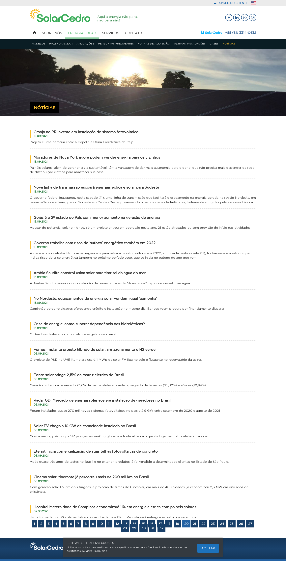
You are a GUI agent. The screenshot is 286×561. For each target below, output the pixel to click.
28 (125, 528)
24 (222, 523)
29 (134, 528)
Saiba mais (100, 550)
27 (250, 523)
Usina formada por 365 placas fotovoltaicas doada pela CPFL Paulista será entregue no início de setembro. (113, 517)
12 (117, 523)
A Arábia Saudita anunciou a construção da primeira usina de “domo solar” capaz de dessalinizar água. (110, 283)
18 (168, 523)
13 (126, 523)
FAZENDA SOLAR (60, 43)
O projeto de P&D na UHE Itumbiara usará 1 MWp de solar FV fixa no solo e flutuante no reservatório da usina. (116, 359)
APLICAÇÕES (85, 43)
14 (134, 523)
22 (203, 523)
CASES (214, 43)
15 (143, 523)
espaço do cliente (231, 3)
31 (152, 528)
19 (177, 523)
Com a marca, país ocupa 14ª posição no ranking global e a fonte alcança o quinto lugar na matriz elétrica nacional (119, 436)
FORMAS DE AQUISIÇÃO (154, 43)
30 (143, 528)
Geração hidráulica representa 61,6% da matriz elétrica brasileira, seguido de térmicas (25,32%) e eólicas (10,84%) (118, 385)
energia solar (82, 35)
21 (194, 523)
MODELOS (38, 43)
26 (241, 523)
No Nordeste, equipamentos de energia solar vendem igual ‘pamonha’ (95, 300)
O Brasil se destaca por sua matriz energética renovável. (73, 334)
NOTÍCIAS (228, 43)
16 (151, 523)
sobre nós (52, 33)
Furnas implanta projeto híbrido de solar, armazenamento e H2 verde (95, 351)
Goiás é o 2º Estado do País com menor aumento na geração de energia (97, 219)
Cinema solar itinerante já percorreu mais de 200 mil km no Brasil (91, 479)
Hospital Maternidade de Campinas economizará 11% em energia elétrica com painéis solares (115, 509)
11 (109, 523)
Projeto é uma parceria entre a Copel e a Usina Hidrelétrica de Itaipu (82, 142)
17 (160, 523)
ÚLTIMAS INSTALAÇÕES (190, 43)
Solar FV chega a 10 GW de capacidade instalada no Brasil (85, 428)
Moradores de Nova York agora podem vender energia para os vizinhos (97, 159)
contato (133, 33)
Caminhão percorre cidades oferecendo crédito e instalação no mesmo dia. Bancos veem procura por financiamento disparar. (127, 308)
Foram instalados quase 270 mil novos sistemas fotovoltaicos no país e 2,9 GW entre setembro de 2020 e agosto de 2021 (125, 410)
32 (161, 528)
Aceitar (208, 548)
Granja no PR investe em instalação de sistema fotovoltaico (86, 134)
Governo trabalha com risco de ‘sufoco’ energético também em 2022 (95, 245)
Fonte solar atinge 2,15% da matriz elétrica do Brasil (79, 377)
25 (232, 523)
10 (101, 523)
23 (213, 523)
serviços (110, 33)
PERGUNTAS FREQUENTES (116, 43)
